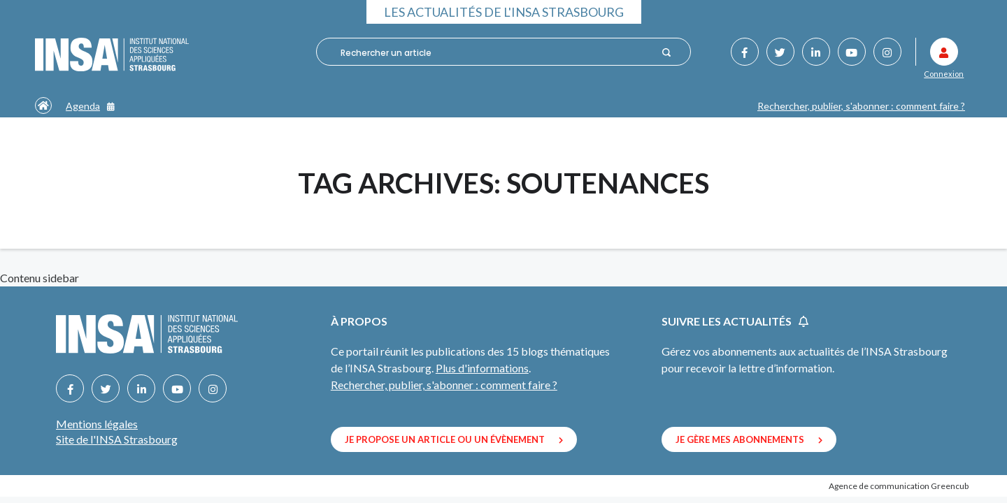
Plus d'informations (482, 367)
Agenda (90, 106)
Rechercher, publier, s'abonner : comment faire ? (861, 106)
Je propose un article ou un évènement (454, 439)
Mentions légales (97, 423)
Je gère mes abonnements (749, 439)
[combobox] (495, 52)
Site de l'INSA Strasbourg (117, 439)
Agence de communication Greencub (899, 486)
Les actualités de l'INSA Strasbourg (504, 12)
